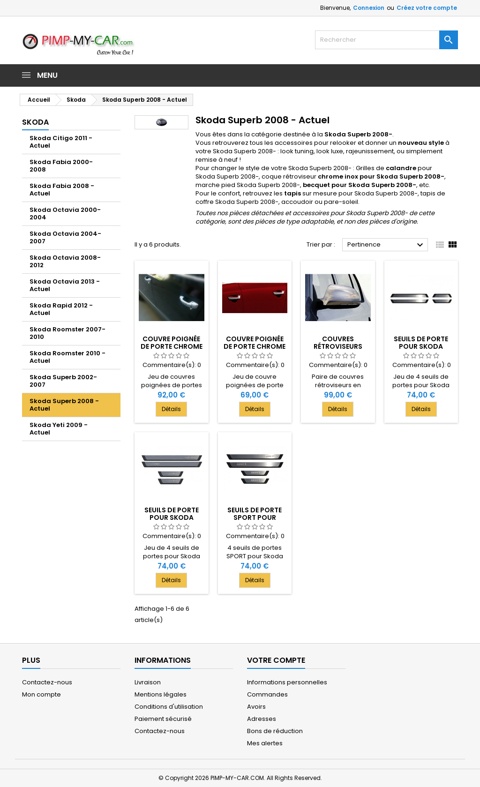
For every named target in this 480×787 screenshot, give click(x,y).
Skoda (35, 122)
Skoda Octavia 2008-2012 (65, 261)
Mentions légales (161, 694)
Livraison (148, 682)
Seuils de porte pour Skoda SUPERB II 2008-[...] (421, 346)
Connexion (368, 8)
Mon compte (41, 694)
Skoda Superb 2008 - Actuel (64, 405)
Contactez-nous (47, 682)
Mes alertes (265, 743)
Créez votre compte (427, 8)
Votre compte (276, 660)
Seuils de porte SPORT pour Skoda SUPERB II (254, 517)
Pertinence (386, 245)
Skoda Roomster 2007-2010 (67, 333)
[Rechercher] (386, 39)
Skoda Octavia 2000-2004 (65, 213)
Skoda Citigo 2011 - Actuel (61, 142)
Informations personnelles (287, 682)
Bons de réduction (275, 731)
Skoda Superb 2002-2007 (63, 381)
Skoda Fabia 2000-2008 (61, 165)
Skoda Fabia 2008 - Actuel (62, 189)
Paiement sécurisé (163, 718)
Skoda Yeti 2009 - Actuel (59, 428)
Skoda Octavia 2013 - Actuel (65, 285)
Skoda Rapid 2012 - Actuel (61, 309)
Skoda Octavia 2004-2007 (65, 237)
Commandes (267, 694)
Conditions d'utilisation (169, 706)
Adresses (261, 718)
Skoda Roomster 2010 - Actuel (67, 357)
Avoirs (256, 706)
